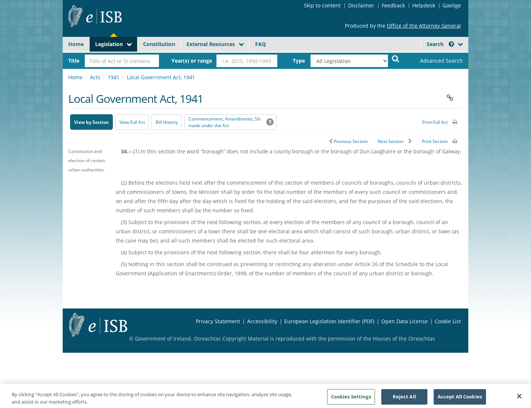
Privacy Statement (218, 321)
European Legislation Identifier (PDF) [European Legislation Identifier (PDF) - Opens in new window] (329, 321)
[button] (451, 44)
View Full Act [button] (132, 122)
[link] (435, 61)
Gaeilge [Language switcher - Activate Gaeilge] (451, 5)
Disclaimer (361, 5)
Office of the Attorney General (424, 25)
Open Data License (404, 321)
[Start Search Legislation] (395, 58)
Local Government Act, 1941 (161, 77)
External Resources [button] (211, 44)
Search (440, 44)
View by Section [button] (91, 122)
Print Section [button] (435, 141)
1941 (113, 77)
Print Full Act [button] (435, 122)
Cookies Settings (351, 398)
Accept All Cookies (460, 398)
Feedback (393, 5)
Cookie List (448, 321)
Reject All (404, 398)
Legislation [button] (109, 44)
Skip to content (322, 5)
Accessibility (262, 321)
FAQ (260, 44)
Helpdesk (423, 5)
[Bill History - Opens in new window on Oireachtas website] (167, 122)
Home (76, 44)
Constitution (159, 44)
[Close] (519, 399)
